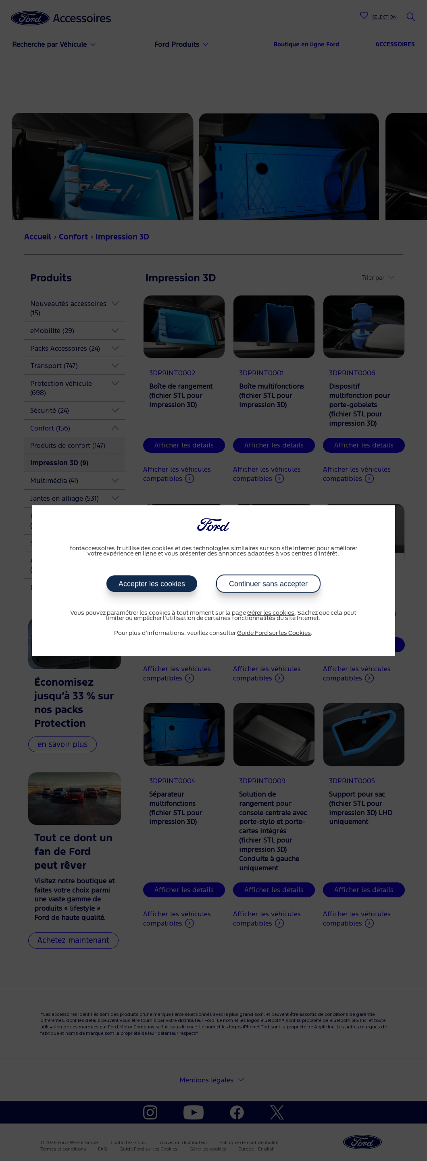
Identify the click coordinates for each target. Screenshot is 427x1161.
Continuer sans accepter (268, 584)
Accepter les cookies (152, 584)
